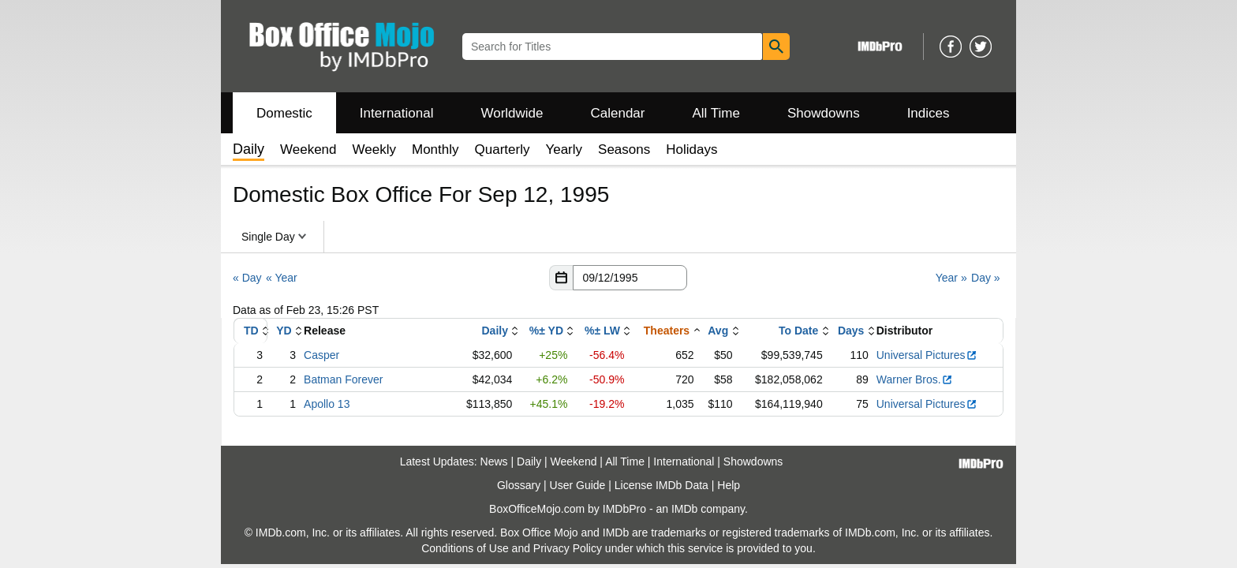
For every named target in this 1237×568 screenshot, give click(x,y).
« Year (281, 277)
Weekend (308, 149)
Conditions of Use (465, 548)
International (397, 113)
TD (251, 330)
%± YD (546, 330)
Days (851, 330)
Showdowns (823, 113)
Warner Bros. (914, 379)
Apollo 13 (326, 404)
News (494, 461)
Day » (985, 277)
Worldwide (511, 113)
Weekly (374, 149)
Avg (718, 330)
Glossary (518, 485)
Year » (951, 277)
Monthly (435, 149)
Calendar (618, 113)
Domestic (284, 113)
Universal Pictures (926, 355)
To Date (798, 330)
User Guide (578, 485)
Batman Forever (343, 379)
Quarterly (502, 149)
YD (283, 330)
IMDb (684, 509)
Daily (494, 330)
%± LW (602, 330)
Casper (321, 355)
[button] (561, 277)
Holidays (691, 149)
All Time (716, 113)
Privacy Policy (567, 548)
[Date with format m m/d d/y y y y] (630, 277)
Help (728, 485)
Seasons (624, 149)
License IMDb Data (661, 485)
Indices (928, 113)
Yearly (563, 149)
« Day (247, 277)
